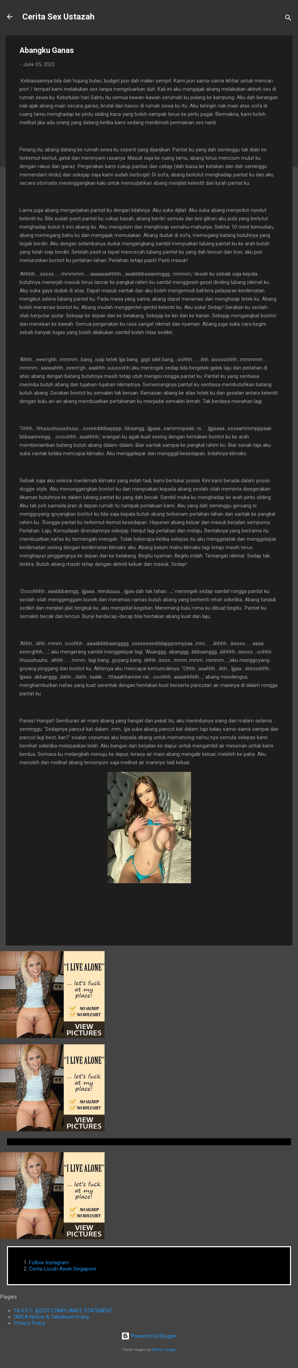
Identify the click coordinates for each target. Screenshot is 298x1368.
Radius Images (164, 1349)
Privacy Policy (29, 1323)
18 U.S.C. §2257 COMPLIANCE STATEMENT (63, 1310)
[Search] (288, 19)
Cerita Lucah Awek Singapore (62, 1269)
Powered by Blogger (149, 1336)
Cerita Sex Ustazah (58, 17)
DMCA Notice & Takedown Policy (51, 1317)
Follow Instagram (49, 1262)
